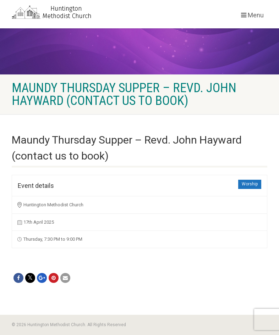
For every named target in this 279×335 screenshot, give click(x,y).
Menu (252, 15)
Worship (250, 184)
